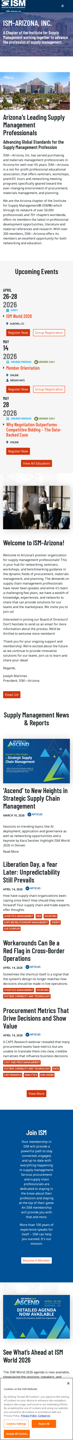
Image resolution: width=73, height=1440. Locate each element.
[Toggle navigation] (62, 6)
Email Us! (11, 695)
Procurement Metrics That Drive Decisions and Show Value (36, 1018)
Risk (38, 916)
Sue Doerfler (12, 928)
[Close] (68, 1385)
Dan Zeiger (47, 1075)
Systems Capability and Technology (27, 996)
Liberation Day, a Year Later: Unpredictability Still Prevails (31, 872)
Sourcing (50, 916)
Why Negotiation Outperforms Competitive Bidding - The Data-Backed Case (34, 430)
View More (36, 1093)
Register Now (18, 332)
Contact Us (44, 1418)
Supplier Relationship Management (26, 922)
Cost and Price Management (22, 1062)
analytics (31, 1075)
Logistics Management (18, 916)
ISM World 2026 (19, 316)
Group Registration (49, 332)
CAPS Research (12, 1075)
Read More (11, 851)
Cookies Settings (16, 1426)
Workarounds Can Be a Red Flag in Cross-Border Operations (34, 950)
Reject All (44, 1426)
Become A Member (36, 1260)
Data (56, 1068)
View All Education (36, 463)
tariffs (55, 922)
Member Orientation (23, 368)
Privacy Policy (29, 1418)
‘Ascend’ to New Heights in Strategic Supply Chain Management (35, 798)
